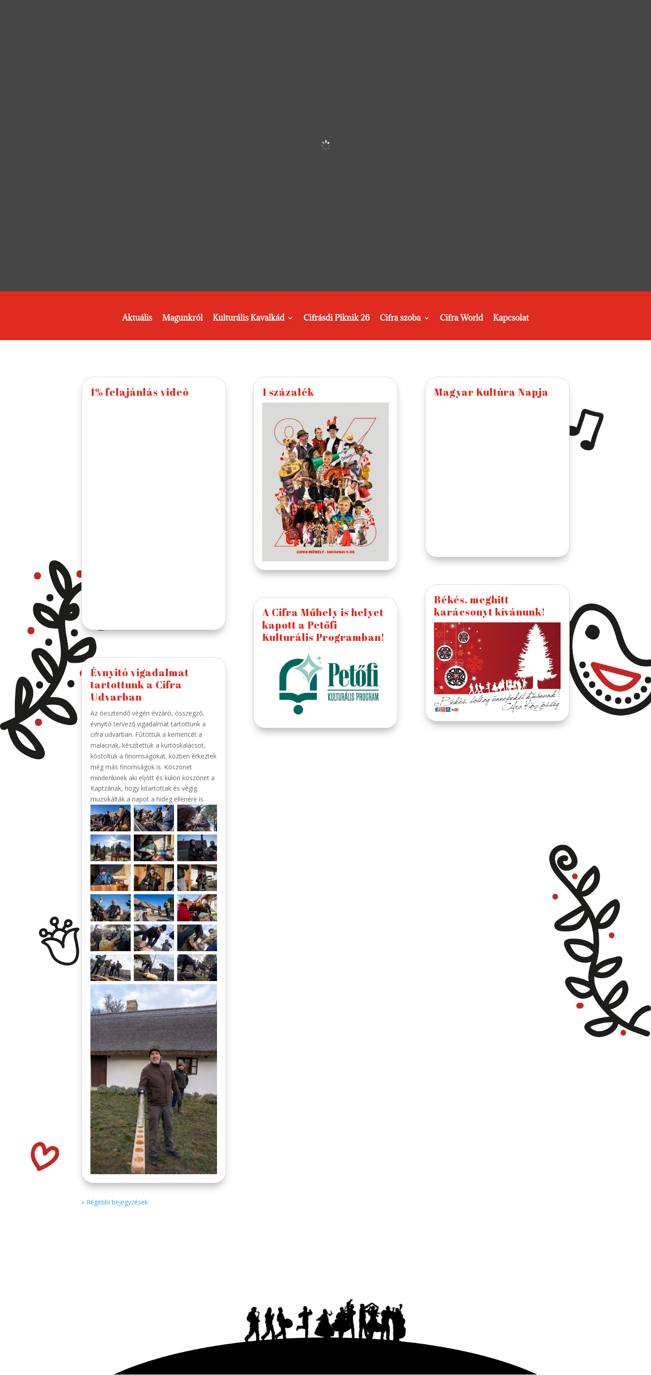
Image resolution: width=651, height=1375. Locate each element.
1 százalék (288, 391)
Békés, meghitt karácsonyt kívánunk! (489, 605)
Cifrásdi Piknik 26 (336, 319)
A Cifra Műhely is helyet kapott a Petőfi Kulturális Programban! (323, 625)
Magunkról (182, 319)
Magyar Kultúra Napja (491, 391)
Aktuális (137, 319)
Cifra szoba (400, 319)
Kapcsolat (511, 319)
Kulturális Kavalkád (248, 319)
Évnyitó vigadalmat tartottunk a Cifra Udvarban (139, 685)
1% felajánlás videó (139, 391)
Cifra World (461, 319)
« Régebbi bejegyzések (114, 1202)
